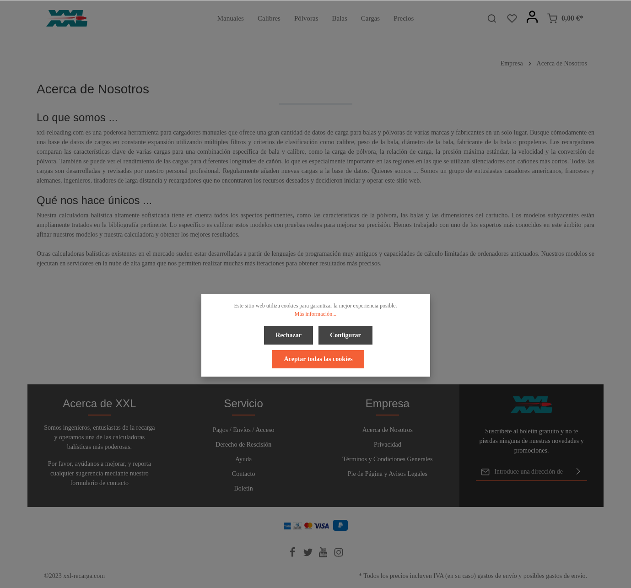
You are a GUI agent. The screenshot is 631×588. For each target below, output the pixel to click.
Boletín (243, 488)
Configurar (344, 334)
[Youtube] (324, 555)
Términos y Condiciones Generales (387, 459)
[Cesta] (565, 18)
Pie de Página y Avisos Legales (387, 473)
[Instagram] (339, 555)
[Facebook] (293, 555)
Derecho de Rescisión (243, 444)
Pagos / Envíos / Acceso (244, 429)
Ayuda (243, 459)
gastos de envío (497, 575)
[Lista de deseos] (512, 18)
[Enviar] (578, 472)
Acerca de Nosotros (387, 429)
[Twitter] (309, 555)
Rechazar (289, 334)
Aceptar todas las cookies (318, 356)
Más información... (315, 314)
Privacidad (387, 444)
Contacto (243, 473)
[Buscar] (492, 18)
